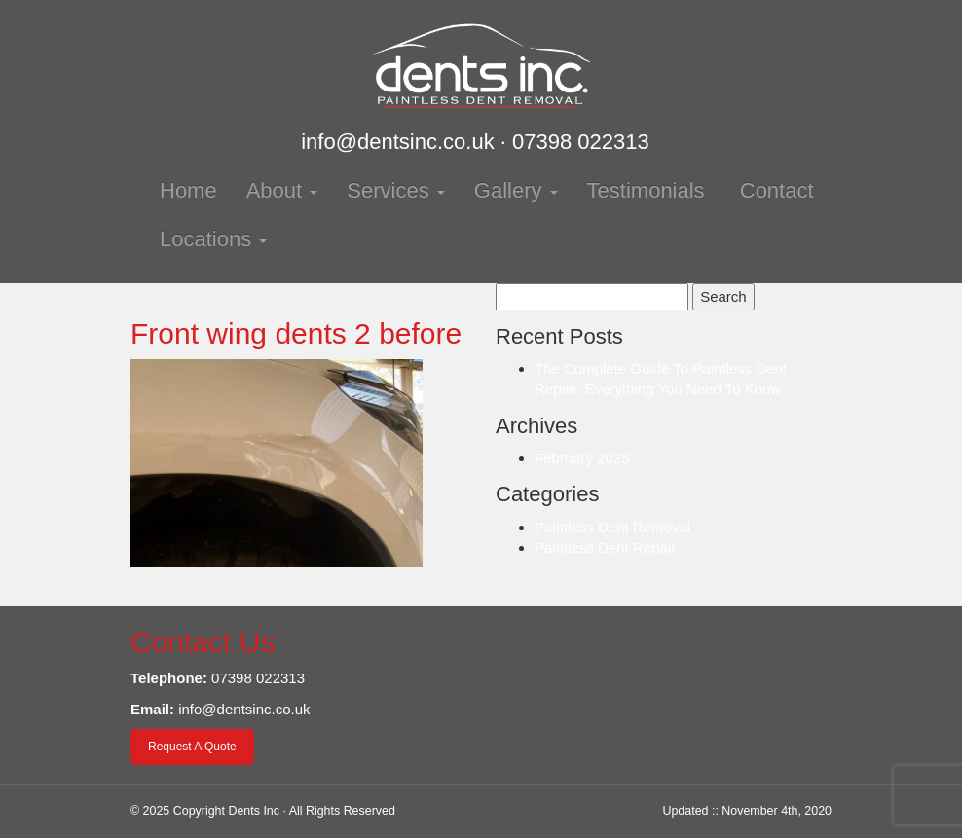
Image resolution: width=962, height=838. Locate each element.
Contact (774, 190)
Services (395, 190)
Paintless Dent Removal (612, 527)
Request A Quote (192, 746)
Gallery (516, 190)
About (282, 190)
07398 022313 (580, 141)
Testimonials (646, 190)
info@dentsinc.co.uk (397, 141)
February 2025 (582, 458)
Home (188, 190)
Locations (213, 239)
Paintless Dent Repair (605, 547)
